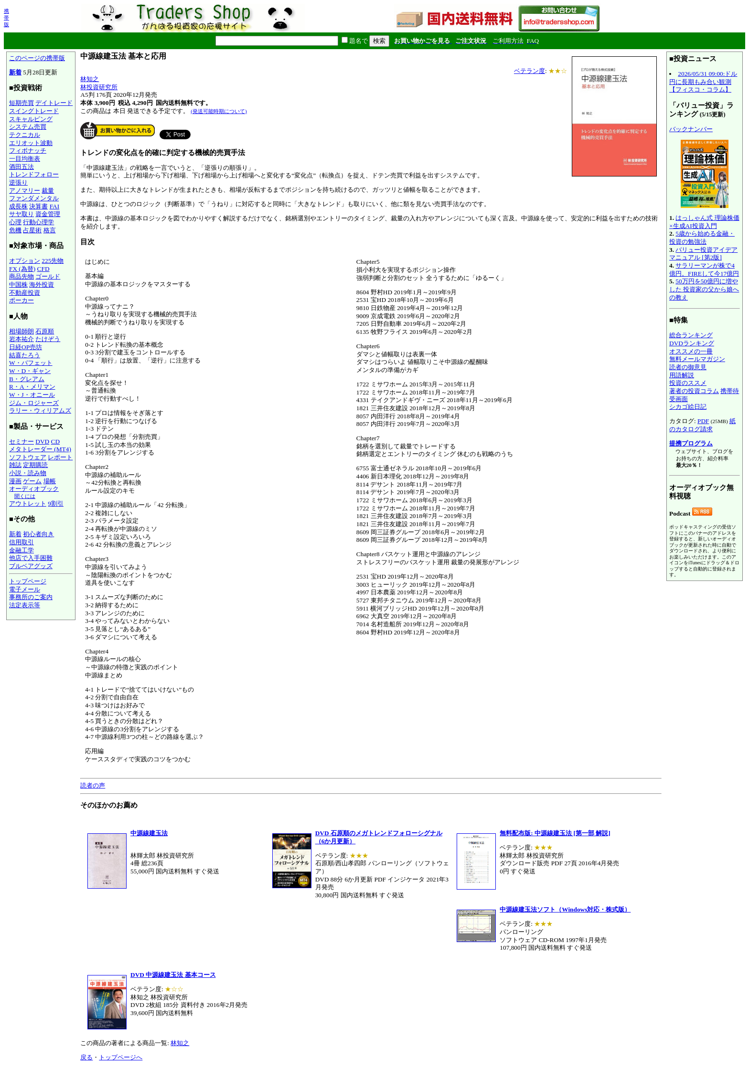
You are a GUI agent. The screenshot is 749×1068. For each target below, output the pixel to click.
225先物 (53, 260)
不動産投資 (24, 292)
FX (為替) (22, 268)
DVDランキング (691, 343)
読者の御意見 (687, 367)
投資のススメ (687, 382)
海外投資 (41, 284)
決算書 (38, 206)
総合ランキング (691, 335)
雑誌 (15, 464)
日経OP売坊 (25, 347)
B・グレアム (26, 379)
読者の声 (92, 785)
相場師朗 (21, 331)
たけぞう (47, 338)
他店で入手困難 (31, 557)
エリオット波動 (31, 142)
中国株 (18, 284)
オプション (24, 260)
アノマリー (24, 190)
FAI (55, 206)
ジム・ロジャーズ (34, 402)
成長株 (18, 206)
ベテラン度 (529, 70)
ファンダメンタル (34, 198)
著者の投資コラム (694, 390)
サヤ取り (21, 214)
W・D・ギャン (30, 370)
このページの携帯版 (37, 58)
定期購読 (35, 464)
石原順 (44, 331)
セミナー (21, 441)
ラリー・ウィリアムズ (40, 410)
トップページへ (120, 1057)
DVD (42, 441)
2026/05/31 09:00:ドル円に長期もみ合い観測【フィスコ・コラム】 (703, 81)
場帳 (49, 481)
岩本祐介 (21, 338)
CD (55, 441)
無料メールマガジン (697, 359)
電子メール (24, 589)
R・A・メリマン (32, 386)
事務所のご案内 (31, 597)
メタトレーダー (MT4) (40, 449)
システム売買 (27, 126)
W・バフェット (31, 362)
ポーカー (21, 300)
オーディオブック (34, 488)
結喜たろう (24, 355)
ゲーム (32, 481)
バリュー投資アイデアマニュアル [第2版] (703, 253)
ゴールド (47, 276)
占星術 (32, 230)
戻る (86, 1057)
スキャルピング (31, 119)
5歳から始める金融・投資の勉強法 (702, 237)
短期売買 (21, 102)
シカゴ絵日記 (687, 406)
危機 (15, 230)
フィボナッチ (27, 150)
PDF (703, 421)
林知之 (89, 79)
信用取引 (21, 542)
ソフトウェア (27, 457)
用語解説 (681, 375)
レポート (60, 457)
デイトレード (54, 102)
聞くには (24, 496)
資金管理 (47, 214)
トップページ (27, 581)
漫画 (15, 481)
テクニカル (24, 134)
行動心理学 (38, 222)
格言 (49, 230)
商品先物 (21, 276)
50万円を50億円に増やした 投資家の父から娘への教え (704, 289)
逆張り (18, 182)
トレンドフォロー (34, 174)
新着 (15, 72)
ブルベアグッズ (31, 566)
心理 (15, 222)
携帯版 (6, 17)
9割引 (56, 503)
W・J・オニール (32, 394)
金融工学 (21, 550)
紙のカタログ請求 (702, 425)
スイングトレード (34, 110)
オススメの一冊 (691, 351)
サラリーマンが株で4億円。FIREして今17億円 (704, 269)
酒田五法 (21, 166)
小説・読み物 (27, 473)
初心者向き (38, 534)
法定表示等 (24, 605)
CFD (43, 268)
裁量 (48, 190)
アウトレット (27, 503)
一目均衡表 (24, 158)
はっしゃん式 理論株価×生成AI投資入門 (704, 221)
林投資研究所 (99, 87)
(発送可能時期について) (218, 111)
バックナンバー (691, 129)
